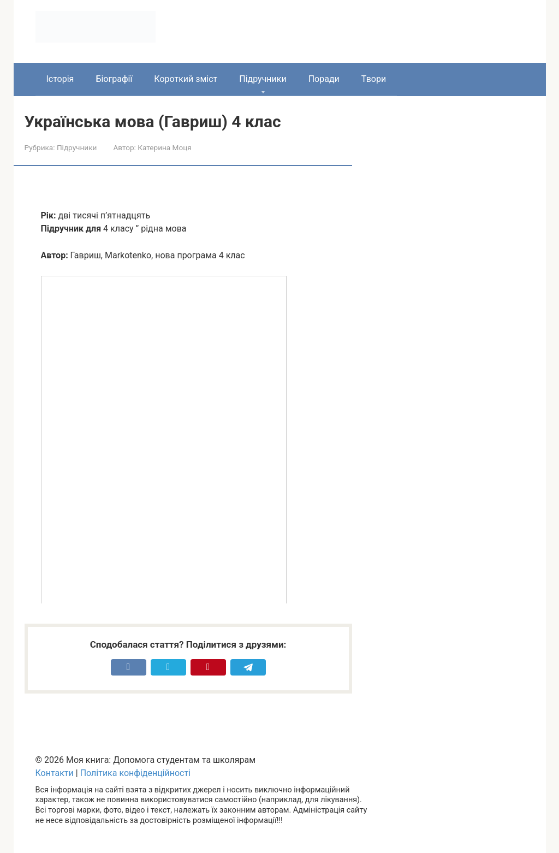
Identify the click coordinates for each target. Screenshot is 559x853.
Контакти (54, 773)
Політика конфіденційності (135, 773)
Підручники (262, 79)
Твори (373, 79)
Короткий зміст (185, 79)
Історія (60, 79)
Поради (324, 79)
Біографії (114, 79)
